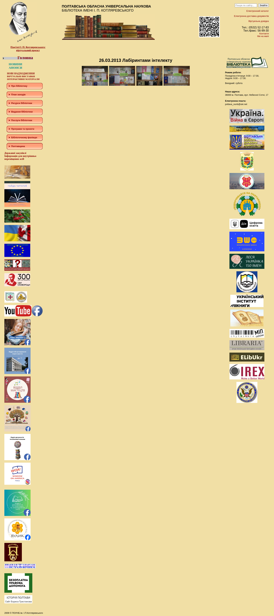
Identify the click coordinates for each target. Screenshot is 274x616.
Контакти (264, 33)
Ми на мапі (263, 36)
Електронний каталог (257, 11)
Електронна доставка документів (251, 16)
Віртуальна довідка (258, 21)
